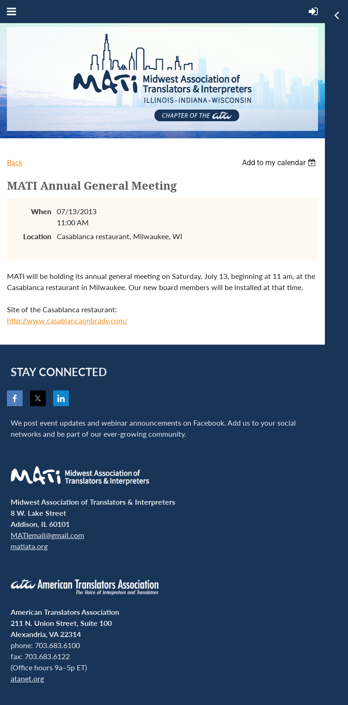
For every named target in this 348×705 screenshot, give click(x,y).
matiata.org (29, 546)
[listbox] (280, 162)
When (41, 211)
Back (15, 162)
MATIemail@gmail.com (47, 535)
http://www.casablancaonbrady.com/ (67, 320)
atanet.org (27, 678)
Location (37, 236)
